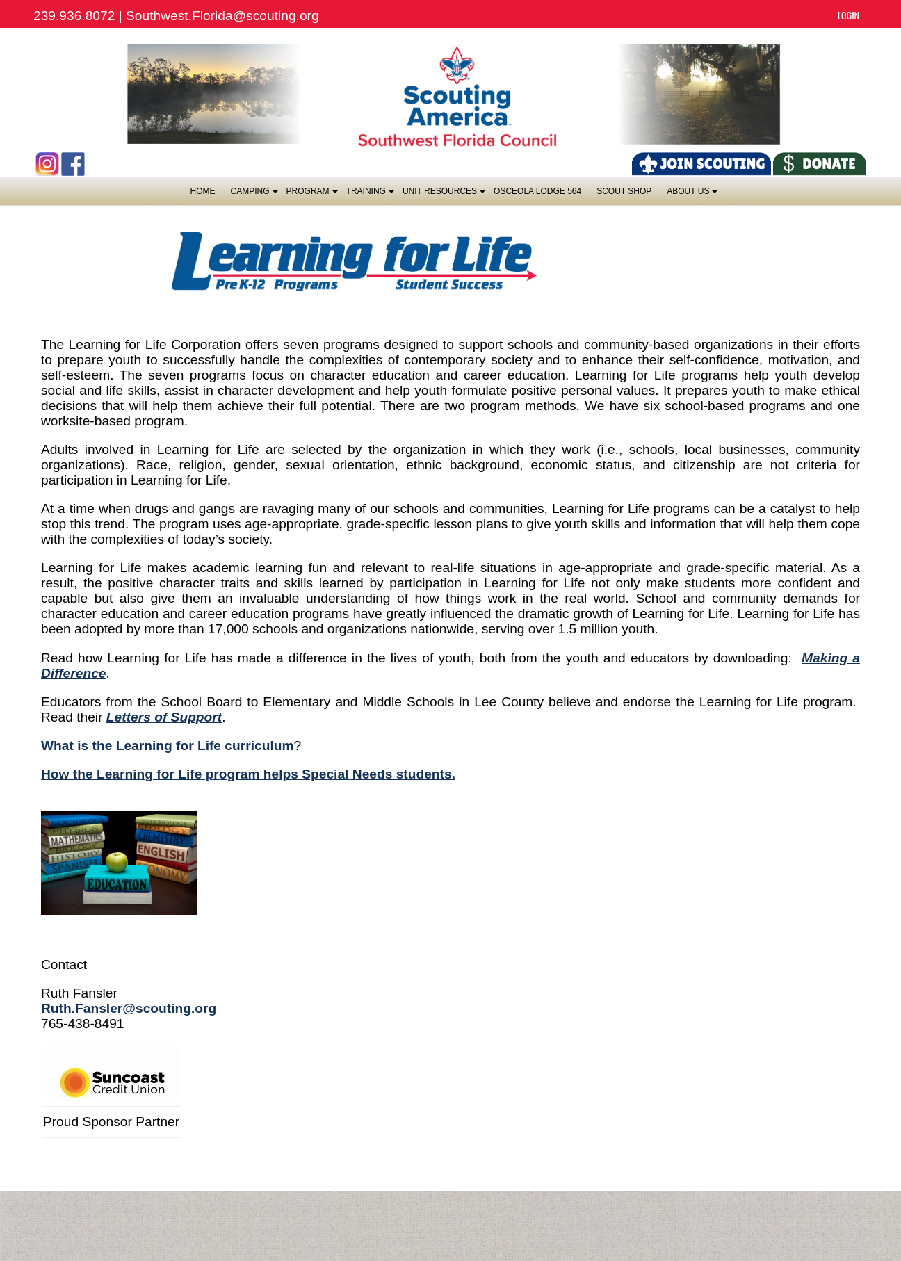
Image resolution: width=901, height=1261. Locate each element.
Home (203, 191)
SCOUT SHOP (623, 191)
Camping (254, 195)
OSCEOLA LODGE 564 (537, 191)
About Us (691, 195)
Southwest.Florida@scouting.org (222, 15)
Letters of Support (164, 717)
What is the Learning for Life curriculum (167, 745)
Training (369, 195)
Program (311, 195)
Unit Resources (443, 195)
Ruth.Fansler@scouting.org (128, 1008)
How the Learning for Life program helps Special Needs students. (248, 774)
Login (848, 15)
